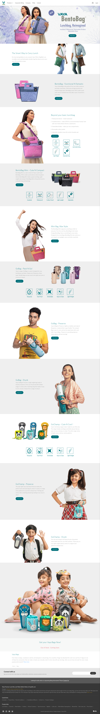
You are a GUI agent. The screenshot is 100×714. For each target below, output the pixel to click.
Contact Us (66, 680)
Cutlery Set (54, 706)
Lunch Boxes (4, 706)
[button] (2, 25)
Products (9, 3)
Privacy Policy (11, 700)
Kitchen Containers (32, 706)
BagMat (48, 706)
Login (96, 3)
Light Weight (56, 156)
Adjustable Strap (66, 156)
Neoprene (29, 296)
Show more (26, 662)
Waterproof (66, 147)
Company (28, 3)
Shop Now (72, 35)
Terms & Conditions (20, 700)
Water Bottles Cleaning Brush (64, 706)
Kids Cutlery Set (82, 706)
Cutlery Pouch (50, 200)
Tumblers (24, 706)
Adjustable (70, 200)
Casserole (11, 706)
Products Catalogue (49, 700)
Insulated (56, 147)
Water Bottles (18, 706)
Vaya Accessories (41, 706)
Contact (39, 3)
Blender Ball (74, 706)
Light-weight (60, 200)
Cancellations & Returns (32, 700)
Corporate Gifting (19, 3)
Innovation (4, 700)
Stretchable (50, 296)
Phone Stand (89, 706)
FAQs (33, 3)
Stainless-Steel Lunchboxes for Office (14, 689)
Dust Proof (39, 296)
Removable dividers (77, 147)
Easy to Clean (60, 296)
